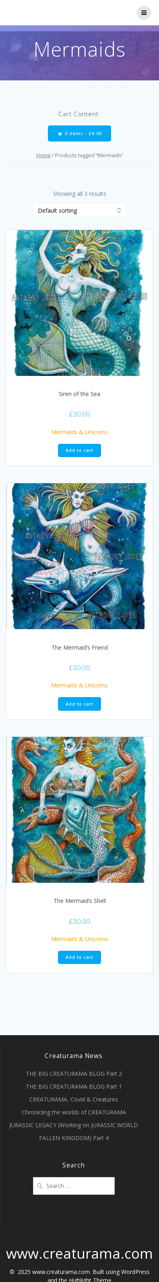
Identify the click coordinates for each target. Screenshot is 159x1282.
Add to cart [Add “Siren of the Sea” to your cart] (79, 450)
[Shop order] (80, 210)
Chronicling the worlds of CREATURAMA (74, 1112)
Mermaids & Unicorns (79, 432)
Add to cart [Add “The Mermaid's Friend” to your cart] (79, 704)
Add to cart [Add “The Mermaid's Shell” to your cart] (79, 957)
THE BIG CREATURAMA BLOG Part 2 (74, 1073)
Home (43, 155)
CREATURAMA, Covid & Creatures (73, 1099)
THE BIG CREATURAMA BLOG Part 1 (74, 1086)
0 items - (80, 134)
